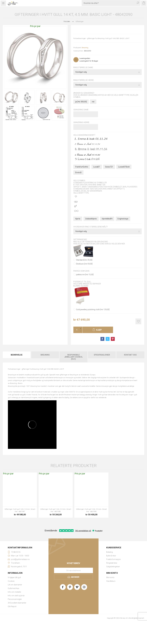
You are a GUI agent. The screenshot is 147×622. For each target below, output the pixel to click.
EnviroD (78, 172)
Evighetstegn (123, 219)
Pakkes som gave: (81, 271)
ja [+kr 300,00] (81, 102)
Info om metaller (14, 592)
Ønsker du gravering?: (84, 93)
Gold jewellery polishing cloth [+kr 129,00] (92, 309)
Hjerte (77, 219)
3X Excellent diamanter (17, 603)
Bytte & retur (111, 556)
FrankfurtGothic (81, 167)
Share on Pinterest (113, 339)
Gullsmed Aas (13, 588)
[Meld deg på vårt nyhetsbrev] (73, 570)
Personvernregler (15, 599)
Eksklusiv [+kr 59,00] (84, 264)
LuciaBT (96, 167)
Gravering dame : (81, 110)
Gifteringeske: (80, 240)
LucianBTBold (124, 167)
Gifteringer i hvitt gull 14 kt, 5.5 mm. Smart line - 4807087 (20, 510)
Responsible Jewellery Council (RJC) (73, 357)
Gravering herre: (81, 122)
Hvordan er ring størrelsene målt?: (90, 227)
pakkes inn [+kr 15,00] (84, 275)
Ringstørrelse (111, 563)
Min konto (110, 577)
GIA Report (12, 606)
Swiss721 (109, 167)
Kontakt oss (130, 355)
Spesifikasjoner (102, 355)
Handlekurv (111, 581)
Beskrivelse (16, 355)
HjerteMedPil (107, 219)
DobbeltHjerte (91, 219)
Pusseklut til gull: (82, 282)
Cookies (11, 581)
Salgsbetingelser (113, 567)
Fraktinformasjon (113, 559)
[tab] (17, 356)
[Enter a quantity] (76, 330)
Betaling (109, 552)
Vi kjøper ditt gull (14, 577)
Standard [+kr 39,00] (84, 260)
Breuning (85, 48)
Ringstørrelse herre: (83, 80)
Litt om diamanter (15, 585)
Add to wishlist (138, 321)
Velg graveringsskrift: (84, 135)
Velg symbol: (79, 180)
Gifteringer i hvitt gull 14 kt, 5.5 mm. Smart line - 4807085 (91, 510)
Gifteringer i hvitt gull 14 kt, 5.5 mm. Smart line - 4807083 (55, 510)
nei (93, 102)
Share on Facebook (102, 339)
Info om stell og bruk (16, 596)
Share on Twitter (108, 339)
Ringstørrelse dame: (83, 67)
